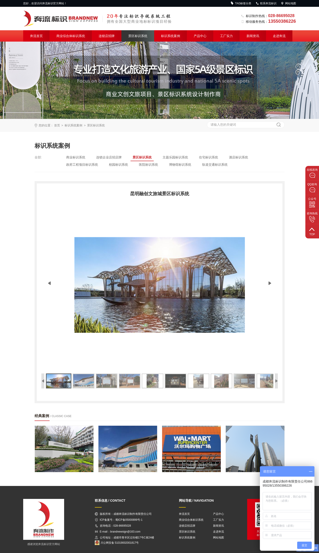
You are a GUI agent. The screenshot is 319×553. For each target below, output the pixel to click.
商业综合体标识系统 (70, 36)
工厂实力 (226, 36)
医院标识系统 (148, 164)
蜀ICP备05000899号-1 (129, 519)
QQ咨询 (312, 188)
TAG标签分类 (241, 3)
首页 (57, 125)
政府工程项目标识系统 (82, 164)
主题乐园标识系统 (175, 157)
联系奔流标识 (266, 3)
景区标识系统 (137, 36)
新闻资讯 (252, 36)
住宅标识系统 (208, 157)
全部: (38, 157)
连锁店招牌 (107, 36)
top (312, 231)
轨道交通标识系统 (215, 164)
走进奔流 (279, 36)
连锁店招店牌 (187, 525)
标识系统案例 (170, 36)
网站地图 (288, 3)
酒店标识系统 (238, 157)
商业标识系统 (75, 157)
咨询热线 (312, 217)
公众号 (312, 202)
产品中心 (200, 36)
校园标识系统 (118, 164)
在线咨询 (312, 173)
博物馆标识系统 (180, 164)
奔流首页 (36, 36)
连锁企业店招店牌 (109, 157)
